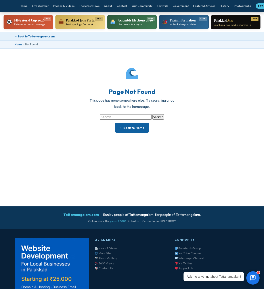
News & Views (106, 248)
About (108, 6)
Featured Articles (204, 6)
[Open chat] (253, 278)
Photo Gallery (106, 258)
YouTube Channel (188, 253)
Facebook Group (188, 248)
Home (23, 6)
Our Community (142, 6)
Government (181, 6)
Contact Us (104, 268)
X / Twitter (183, 263)
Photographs (242, 6)
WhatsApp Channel (189, 258)
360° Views (104, 263)
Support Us (184, 268)
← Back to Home (131, 128)
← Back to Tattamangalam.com (35, 36)
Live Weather (40, 6)
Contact (122, 6)
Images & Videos (64, 6)
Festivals (162, 6)
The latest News (89, 6)
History (224, 6)
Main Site (103, 253)
